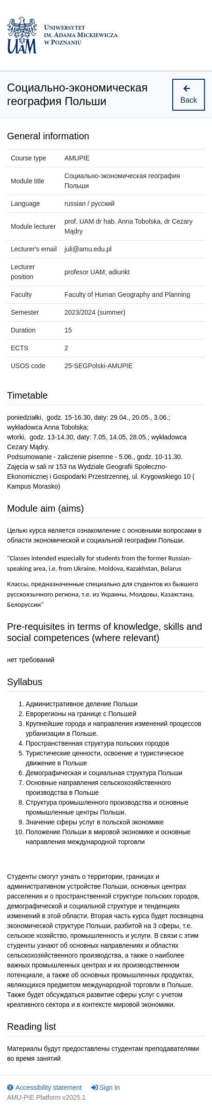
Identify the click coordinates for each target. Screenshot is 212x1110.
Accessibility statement (44, 1087)
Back (188, 94)
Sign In (105, 1087)
